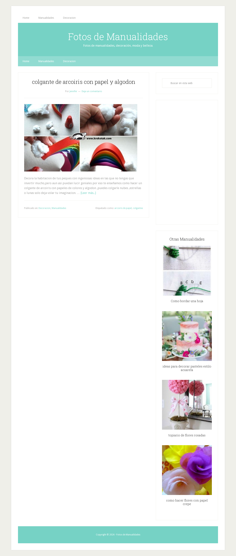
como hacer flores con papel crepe (187, 502)
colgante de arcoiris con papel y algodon (83, 81)
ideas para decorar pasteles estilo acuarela (187, 368)
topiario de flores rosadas (186, 435)
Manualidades (59, 208)
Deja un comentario (92, 91)
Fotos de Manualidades (118, 36)
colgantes (138, 208)
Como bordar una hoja (187, 301)
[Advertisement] (187, 162)
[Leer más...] (88, 193)
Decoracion (45, 208)
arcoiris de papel (123, 208)
